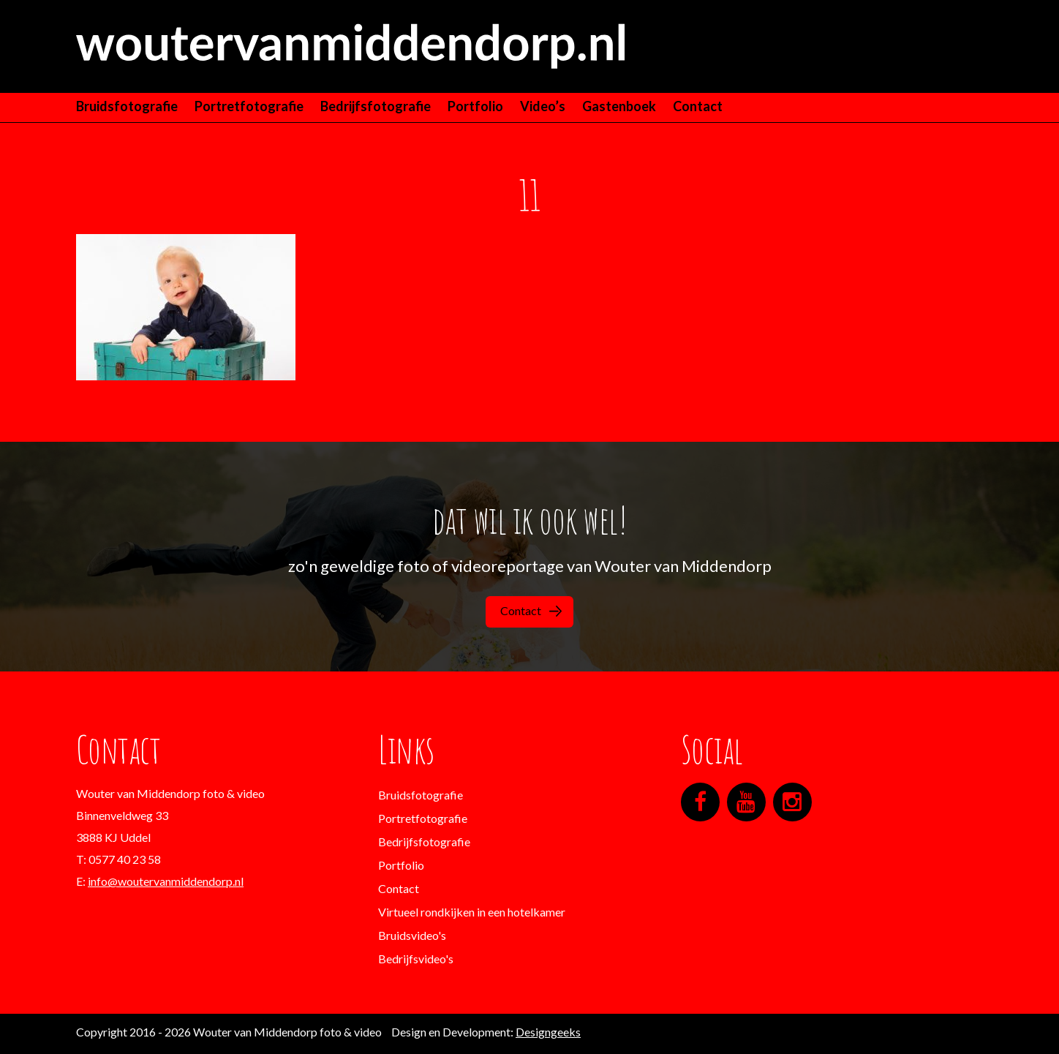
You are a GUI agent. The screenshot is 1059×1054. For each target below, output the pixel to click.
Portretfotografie (249, 106)
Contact (698, 106)
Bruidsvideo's (412, 935)
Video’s (542, 106)
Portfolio (475, 106)
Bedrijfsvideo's (415, 958)
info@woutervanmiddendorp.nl (166, 881)
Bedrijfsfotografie (375, 106)
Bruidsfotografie (127, 106)
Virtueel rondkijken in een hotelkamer (471, 912)
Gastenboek (619, 106)
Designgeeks (548, 1032)
